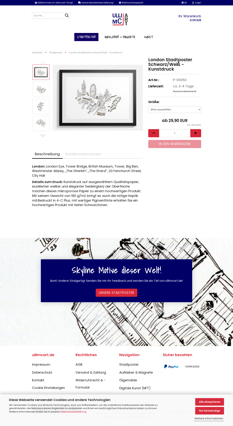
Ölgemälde (128, 383)
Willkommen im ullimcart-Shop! (54, 2)
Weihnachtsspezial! (131, 2)
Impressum (41, 367)
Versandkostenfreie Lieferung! (96, 2)
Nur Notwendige (209, 410)
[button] (184, 2)
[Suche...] (66, 15)
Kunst (148, 39)
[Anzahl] (174, 136)
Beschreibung (47, 156)
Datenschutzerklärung (73, 411)
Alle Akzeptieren (209, 402)
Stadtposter (86, 39)
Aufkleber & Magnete (120, 39)
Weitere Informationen (208, 418)
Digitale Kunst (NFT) (135, 391)
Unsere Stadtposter (116, 295)
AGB (79, 367)
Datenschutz (42, 375)
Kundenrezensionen (83, 156)
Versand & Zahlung (91, 375)
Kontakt (38, 383)
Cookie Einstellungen (48, 390)
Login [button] (196, 2)
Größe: (153, 104)
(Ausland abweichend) (184, 94)
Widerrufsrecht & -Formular (91, 386)
